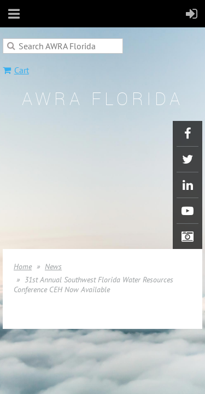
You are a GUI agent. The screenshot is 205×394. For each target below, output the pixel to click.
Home (23, 266)
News (53, 266)
